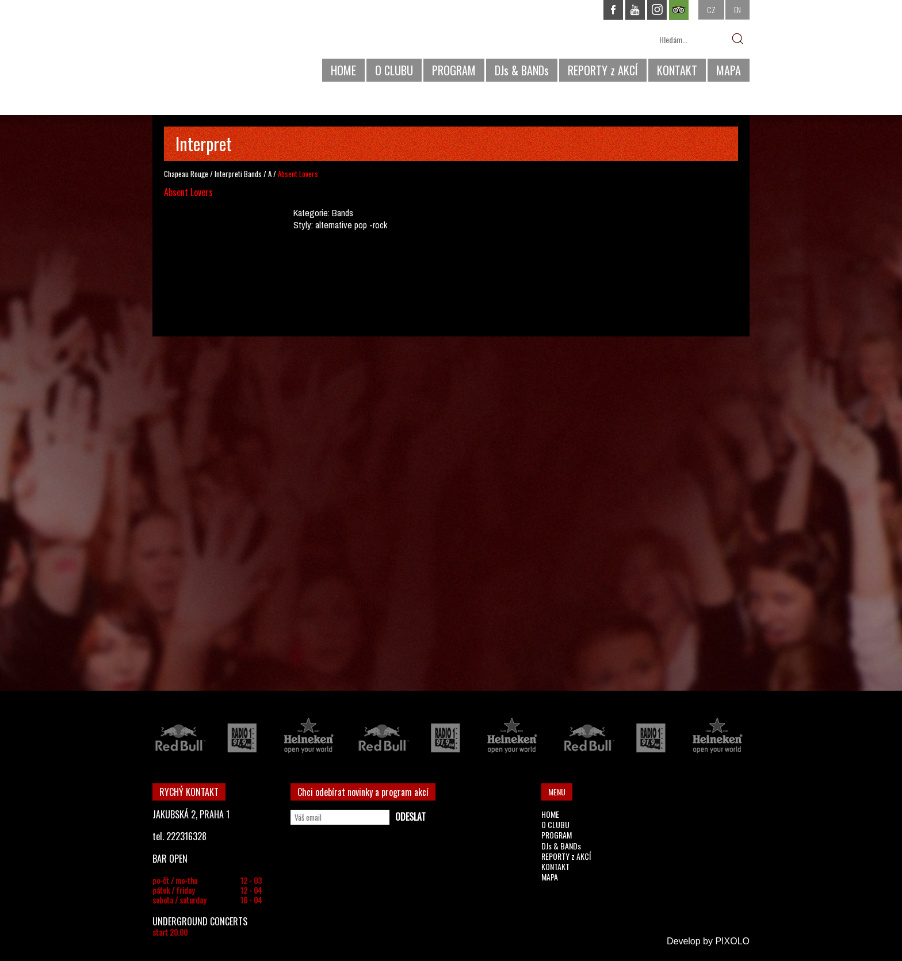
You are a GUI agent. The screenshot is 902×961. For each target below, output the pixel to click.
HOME (343, 70)
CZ (711, 9)
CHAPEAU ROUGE (215, 45)
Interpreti (228, 173)
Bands (253, 173)
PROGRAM (454, 70)
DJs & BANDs (522, 70)
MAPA (728, 70)
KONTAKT (677, 70)
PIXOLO (732, 941)
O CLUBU (394, 70)
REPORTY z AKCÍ (603, 70)
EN (737, 9)
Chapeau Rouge (186, 173)
